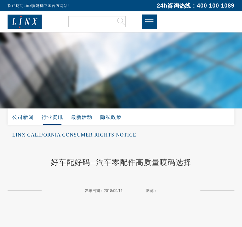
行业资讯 (52, 117)
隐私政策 (111, 117)
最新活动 (81, 117)
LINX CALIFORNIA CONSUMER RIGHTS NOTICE (74, 134)
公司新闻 (23, 117)
